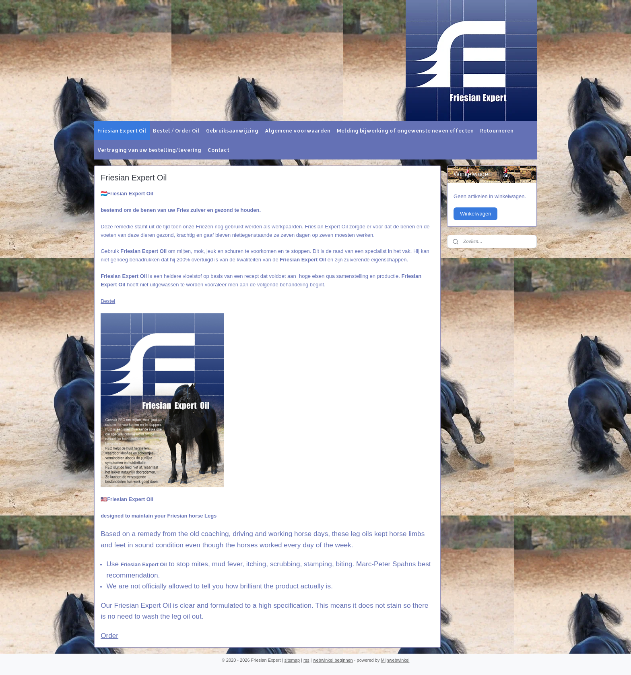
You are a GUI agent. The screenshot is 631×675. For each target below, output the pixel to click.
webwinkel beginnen (333, 660)
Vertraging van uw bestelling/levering (149, 150)
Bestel (108, 301)
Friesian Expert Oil (121, 130)
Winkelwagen (475, 214)
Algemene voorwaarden (297, 130)
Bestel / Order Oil (176, 130)
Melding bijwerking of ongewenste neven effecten (405, 130)
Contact (218, 150)
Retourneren (496, 130)
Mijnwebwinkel (395, 660)
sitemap (292, 660)
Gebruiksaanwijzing (232, 130)
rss (306, 660)
